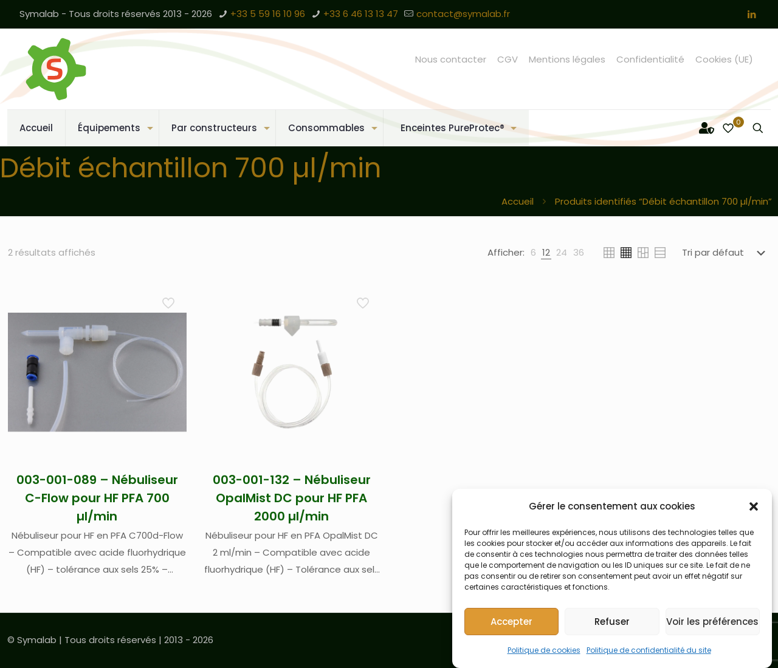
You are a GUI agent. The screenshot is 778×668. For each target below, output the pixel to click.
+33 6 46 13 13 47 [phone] (360, 13)
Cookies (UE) (724, 59)
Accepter (511, 621)
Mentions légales (567, 59)
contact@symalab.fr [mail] (463, 13)
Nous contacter (450, 59)
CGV (507, 59)
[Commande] (726, 253)
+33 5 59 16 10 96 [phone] (267, 13)
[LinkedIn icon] (751, 14)
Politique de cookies (544, 650)
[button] (754, 506)
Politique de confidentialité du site (649, 650)
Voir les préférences (712, 621)
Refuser (612, 621)
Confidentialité (650, 59)
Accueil (517, 201)
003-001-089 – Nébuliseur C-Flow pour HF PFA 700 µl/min (97, 498)
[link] (533, 252)
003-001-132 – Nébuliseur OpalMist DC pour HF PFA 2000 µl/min (292, 498)
